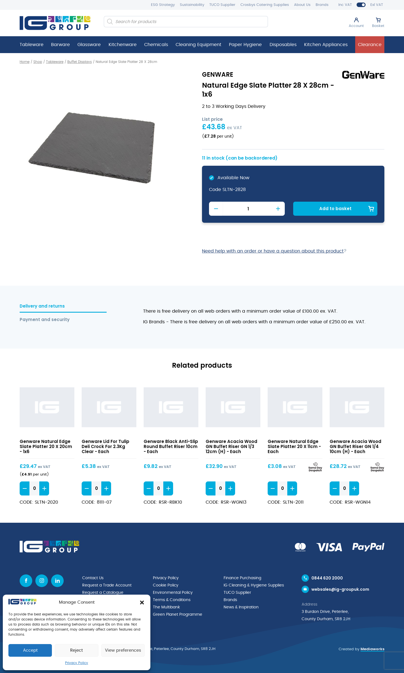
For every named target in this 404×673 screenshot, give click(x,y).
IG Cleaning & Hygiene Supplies (254, 585)
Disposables (283, 44)
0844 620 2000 (327, 578)
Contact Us (93, 578)
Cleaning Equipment (198, 44)
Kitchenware (123, 44)
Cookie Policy (165, 585)
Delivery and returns (42, 306)
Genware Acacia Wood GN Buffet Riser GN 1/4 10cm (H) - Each (355, 446)
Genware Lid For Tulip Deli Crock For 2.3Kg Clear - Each (105, 446)
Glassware (89, 44)
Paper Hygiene (245, 44)
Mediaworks (372, 649)
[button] (142, 602)
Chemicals (156, 44)
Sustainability (192, 5)
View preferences (123, 650)
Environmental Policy (173, 593)
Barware (60, 44)
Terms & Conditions (171, 600)
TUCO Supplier (222, 5)
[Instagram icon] (41, 580)
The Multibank (166, 607)
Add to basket (335, 209)
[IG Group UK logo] (55, 23)
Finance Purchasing (242, 578)
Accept (30, 650)
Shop (37, 61)
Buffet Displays (79, 61)
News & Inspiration (241, 607)
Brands (322, 5)
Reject (76, 650)
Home (24, 61)
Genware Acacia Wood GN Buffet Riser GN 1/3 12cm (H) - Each (231, 446)
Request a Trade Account (107, 585)
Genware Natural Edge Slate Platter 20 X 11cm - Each (294, 446)
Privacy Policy (76, 663)
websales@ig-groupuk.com (340, 589)
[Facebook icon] (26, 580)
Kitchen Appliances (326, 44)
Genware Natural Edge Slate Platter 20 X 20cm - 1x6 (46, 446)
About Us (302, 5)
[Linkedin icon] (57, 580)
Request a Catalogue (102, 593)
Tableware (31, 44)
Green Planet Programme (177, 615)
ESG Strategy (163, 5)
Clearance (370, 44)
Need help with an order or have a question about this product (273, 251)
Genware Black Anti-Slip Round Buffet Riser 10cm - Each (171, 446)
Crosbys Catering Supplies (264, 5)
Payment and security (45, 319)
